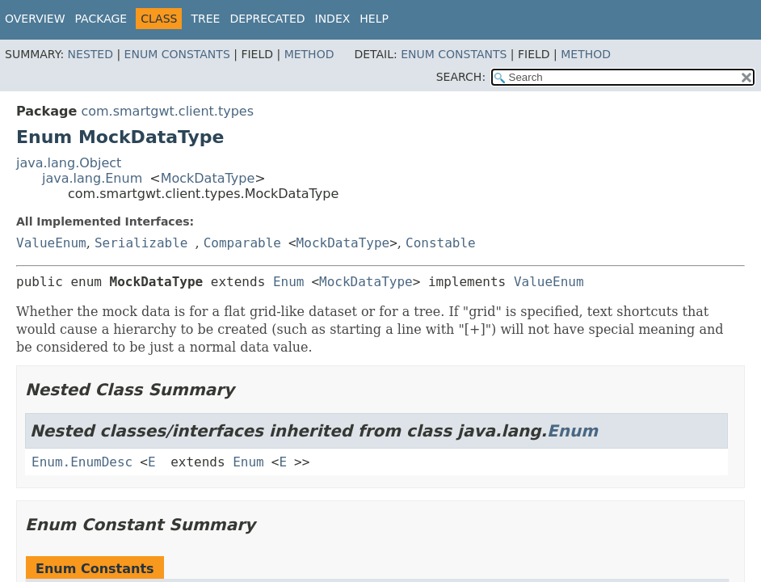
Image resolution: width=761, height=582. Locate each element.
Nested (90, 54)
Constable (441, 243)
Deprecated (267, 18)
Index (333, 18)
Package (101, 18)
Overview (35, 18)
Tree (205, 18)
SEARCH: (461, 76)
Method (309, 54)
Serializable (141, 243)
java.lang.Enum (92, 178)
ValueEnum (51, 243)
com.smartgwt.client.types (167, 111)
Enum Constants (177, 54)
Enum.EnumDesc (82, 462)
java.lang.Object (68, 163)
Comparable (242, 243)
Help (374, 18)
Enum (289, 281)
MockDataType (208, 178)
